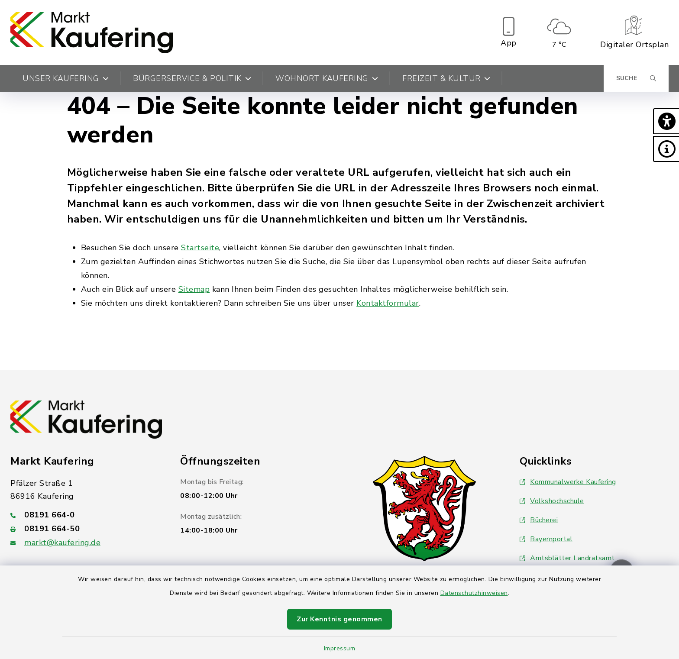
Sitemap (194, 289)
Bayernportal (546, 539)
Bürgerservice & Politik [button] (192, 78)
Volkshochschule (552, 501)
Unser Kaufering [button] (66, 78)
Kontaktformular (387, 303)
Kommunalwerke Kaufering (568, 482)
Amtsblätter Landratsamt (567, 558)
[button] (666, 121)
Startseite (200, 247)
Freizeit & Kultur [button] (446, 78)
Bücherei (539, 520)
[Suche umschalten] (636, 78)
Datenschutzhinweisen (474, 593)
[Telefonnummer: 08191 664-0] (84, 515)
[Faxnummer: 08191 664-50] (84, 528)
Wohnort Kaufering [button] (326, 78)
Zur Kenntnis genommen (339, 619)
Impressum (340, 648)
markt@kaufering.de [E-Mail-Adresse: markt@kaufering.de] (62, 542)
